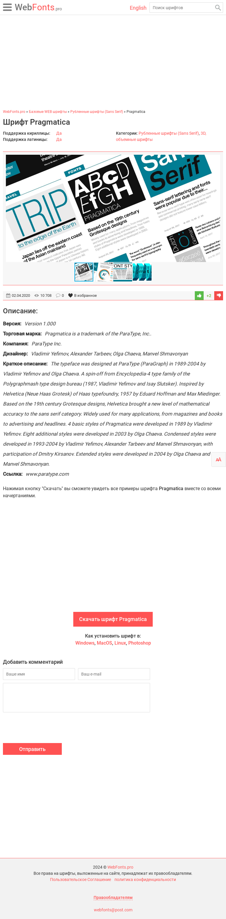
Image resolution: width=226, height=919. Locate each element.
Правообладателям (113, 897)
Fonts (38, 7)
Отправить (32, 749)
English (138, 8)
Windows (84, 643)
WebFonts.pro (120, 867)
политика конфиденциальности (145, 879)
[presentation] (47, 728)
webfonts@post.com (113, 910)
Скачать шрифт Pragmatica (113, 619)
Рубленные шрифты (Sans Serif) (169, 133)
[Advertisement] (113, 62)
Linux (120, 643)
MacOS (104, 643)
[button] (215, 208)
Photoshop (139, 643)
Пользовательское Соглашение (80, 879)
